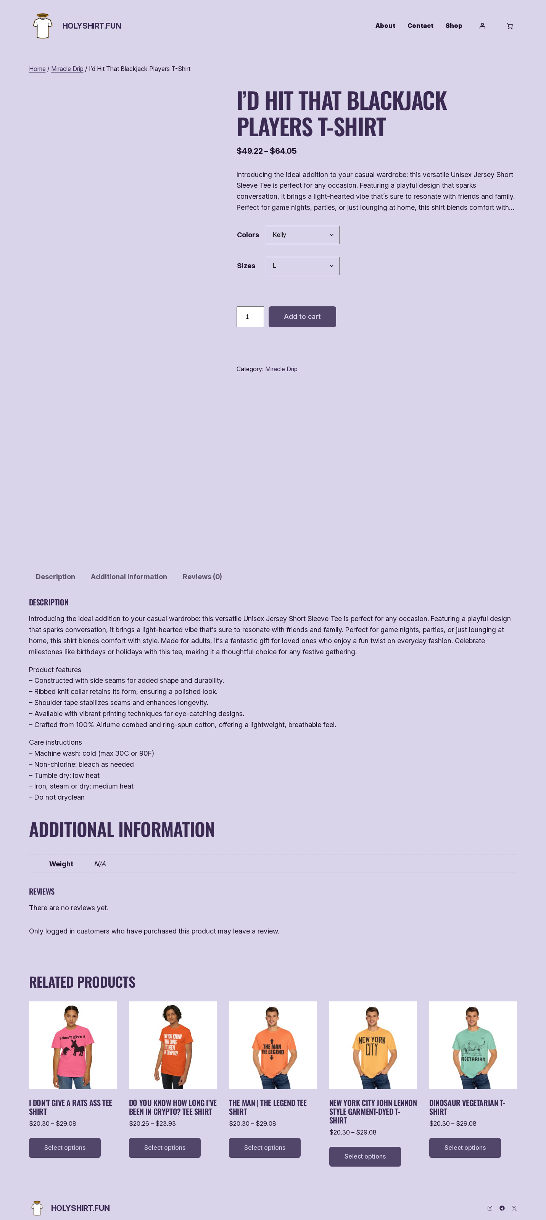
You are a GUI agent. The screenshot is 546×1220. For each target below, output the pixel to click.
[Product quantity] (250, 317)
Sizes (246, 266)
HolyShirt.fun (92, 26)
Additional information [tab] (129, 568)
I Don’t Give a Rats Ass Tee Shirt (70, 1098)
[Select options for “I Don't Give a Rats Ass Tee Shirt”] (65, 1139)
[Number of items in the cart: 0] (509, 26)
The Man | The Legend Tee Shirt (267, 1098)
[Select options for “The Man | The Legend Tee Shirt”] (265, 1139)
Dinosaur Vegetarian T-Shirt (467, 1098)
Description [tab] (55, 568)
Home (37, 68)
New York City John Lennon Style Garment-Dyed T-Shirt (373, 1103)
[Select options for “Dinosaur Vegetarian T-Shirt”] (465, 1139)
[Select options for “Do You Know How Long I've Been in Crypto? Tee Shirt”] (165, 1139)
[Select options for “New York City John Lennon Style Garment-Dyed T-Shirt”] (365, 1148)
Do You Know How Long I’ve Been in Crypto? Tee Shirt (173, 1098)
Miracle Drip (67, 68)
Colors (248, 235)
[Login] (482, 26)
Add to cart (302, 316)
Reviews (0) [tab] (202, 568)
